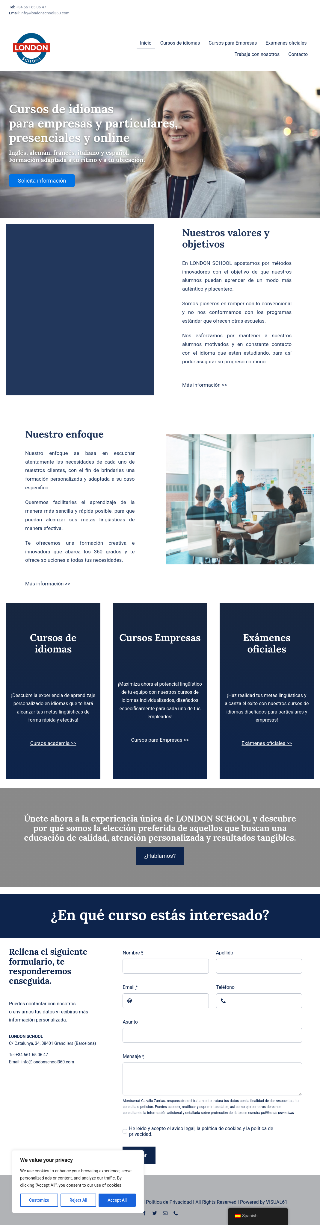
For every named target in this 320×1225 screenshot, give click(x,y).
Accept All (117, 1200)
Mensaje (133, 1056)
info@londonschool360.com (45, 13)
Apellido (224, 953)
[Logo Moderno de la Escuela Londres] (31, 28)
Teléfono (225, 987)
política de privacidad (277, 1113)
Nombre (133, 953)
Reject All (78, 1200)
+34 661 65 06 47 (30, 7)
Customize (39, 1200)
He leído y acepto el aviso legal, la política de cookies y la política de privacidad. (201, 1131)
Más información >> (204, 385)
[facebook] (144, 1213)
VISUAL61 (276, 1202)
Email (130, 987)
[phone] (175, 1213)
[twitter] (155, 1213)
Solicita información (42, 181)
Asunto (130, 1022)
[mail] (165, 1213)
